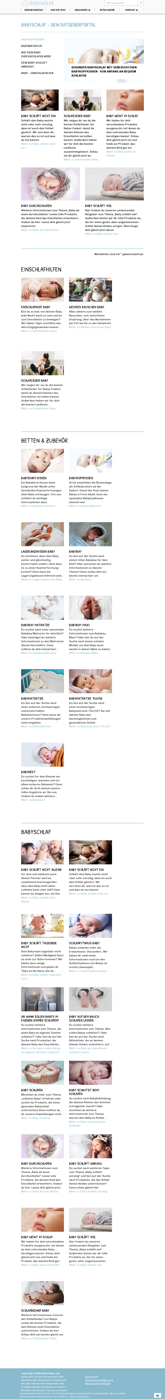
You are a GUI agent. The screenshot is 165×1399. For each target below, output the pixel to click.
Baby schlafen (32, 1090)
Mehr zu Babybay (80, 579)
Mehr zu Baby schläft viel (85, 1265)
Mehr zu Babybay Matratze (38, 652)
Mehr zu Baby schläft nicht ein (88, 893)
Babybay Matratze (35, 625)
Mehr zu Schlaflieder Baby (38, 408)
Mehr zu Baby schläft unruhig (88, 1191)
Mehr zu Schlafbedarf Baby (39, 1338)
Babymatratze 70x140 (85, 698)
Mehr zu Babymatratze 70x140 (89, 726)
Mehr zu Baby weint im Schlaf (40, 1265)
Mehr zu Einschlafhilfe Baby (39, 331)
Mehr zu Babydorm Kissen (38, 506)
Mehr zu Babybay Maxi (83, 652)
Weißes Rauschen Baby (86, 307)
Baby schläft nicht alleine (41, 869)
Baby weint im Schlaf (122, 116)
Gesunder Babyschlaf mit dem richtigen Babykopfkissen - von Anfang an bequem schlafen (104, 71)
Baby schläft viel (98, 205)
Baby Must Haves (60, 10)
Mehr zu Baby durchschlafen (39, 1191)
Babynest (28, 772)
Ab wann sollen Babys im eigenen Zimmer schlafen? (40, 1018)
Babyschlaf (134, 10)
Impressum (91, 1376)
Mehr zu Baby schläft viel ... (102, 233)
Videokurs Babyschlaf (33, 10)
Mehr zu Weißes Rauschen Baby (90, 327)
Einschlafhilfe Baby (35, 307)
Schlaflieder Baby (77, 116)
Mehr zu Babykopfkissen (85, 506)
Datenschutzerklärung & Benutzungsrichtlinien (99, 1382)
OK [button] (157, 1395)
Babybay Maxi (79, 625)
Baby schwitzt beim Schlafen (84, 1092)
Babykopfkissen (81, 478)
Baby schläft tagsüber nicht (39, 945)
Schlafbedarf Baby (35, 1310)
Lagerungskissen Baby (38, 551)
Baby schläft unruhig (85, 1163)
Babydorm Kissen (34, 478)
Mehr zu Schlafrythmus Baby (88, 971)
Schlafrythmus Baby (84, 943)
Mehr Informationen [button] (79, 1396)
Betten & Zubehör (109, 10)
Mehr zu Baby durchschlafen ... (41, 230)
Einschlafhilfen (85, 10)
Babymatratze (32, 698)
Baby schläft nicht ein (38, 116)
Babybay (75, 551)
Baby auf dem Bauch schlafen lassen (84, 1018)
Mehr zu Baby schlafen (36, 1118)
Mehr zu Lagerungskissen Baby (41, 579)
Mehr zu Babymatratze (36, 726)
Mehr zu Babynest (33, 799)
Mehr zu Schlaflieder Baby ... (82, 159)
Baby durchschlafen (36, 205)
